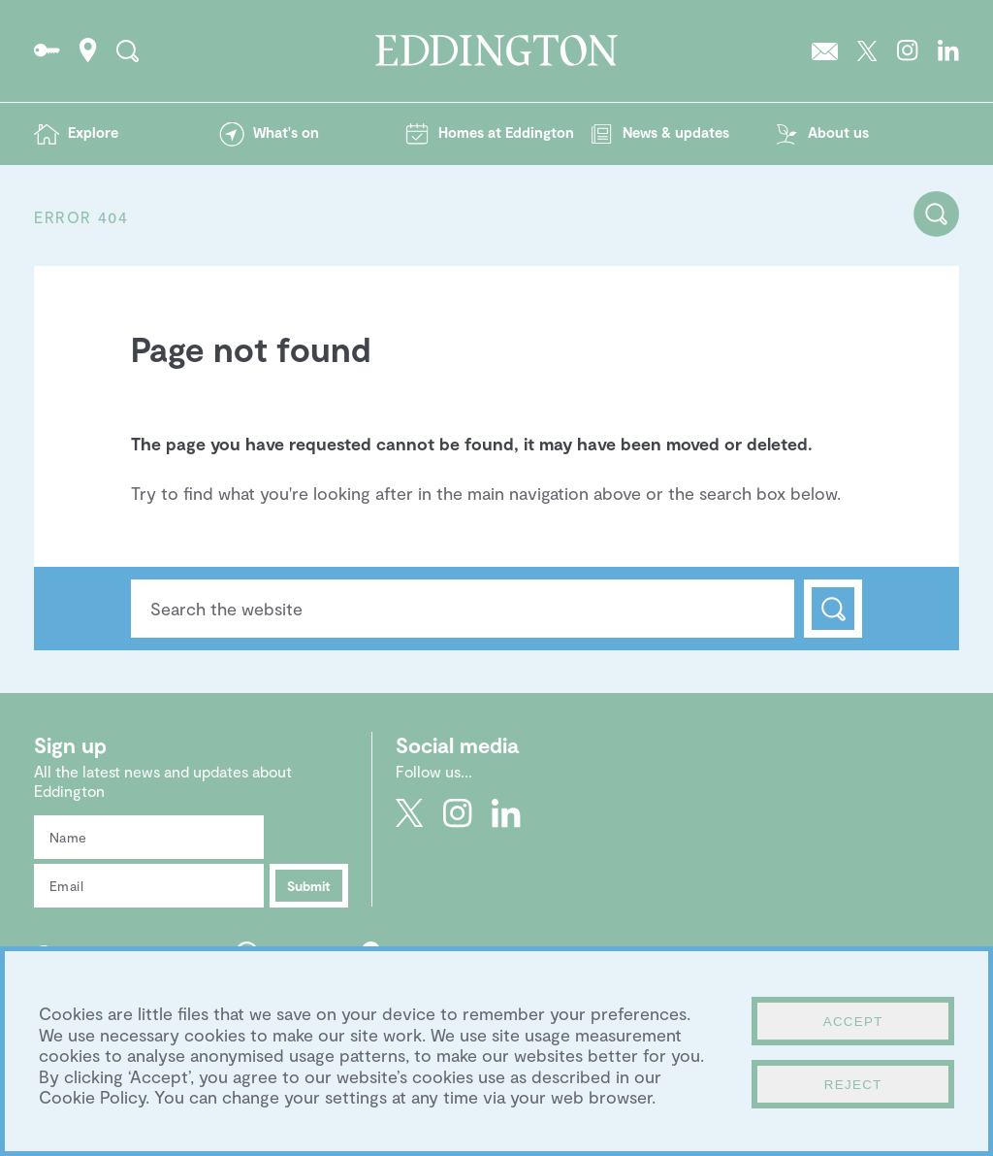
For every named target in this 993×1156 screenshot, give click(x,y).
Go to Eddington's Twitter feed (867, 50)
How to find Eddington (88, 50)
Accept (853, 1021)
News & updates (676, 132)
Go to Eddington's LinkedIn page (948, 50)
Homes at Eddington (506, 132)
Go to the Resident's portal (47, 50)
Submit (309, 885)
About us (838, 132)
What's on (286, 132)
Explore (93, 132)
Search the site (127, 50)
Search (833, 608)
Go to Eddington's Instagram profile (907, 50)
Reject (853, 1084)
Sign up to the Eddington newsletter (825, 50)
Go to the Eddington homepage (496, 50)
